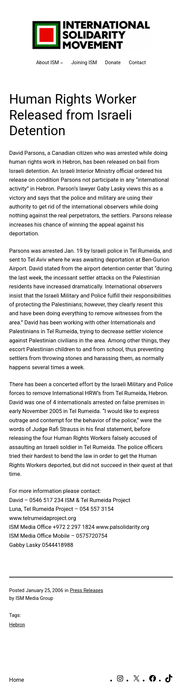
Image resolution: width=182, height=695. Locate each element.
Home (16, 680)
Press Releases (86, 590)
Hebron (17, 625)
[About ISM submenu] (49, 62)
